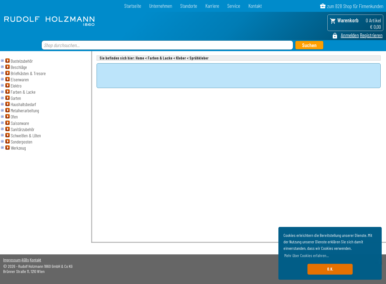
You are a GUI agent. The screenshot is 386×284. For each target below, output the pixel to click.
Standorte (188, 6)
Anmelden (350, 35)
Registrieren (371, 35)
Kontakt (255, 6)
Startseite (132, 6)
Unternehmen (160, 6)
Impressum (12, 259)
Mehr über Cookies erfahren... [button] (306, 255)
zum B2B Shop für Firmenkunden (355, 6)
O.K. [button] (330, 269)
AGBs (25, 259)
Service (233, 6)
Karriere (212, 6)
